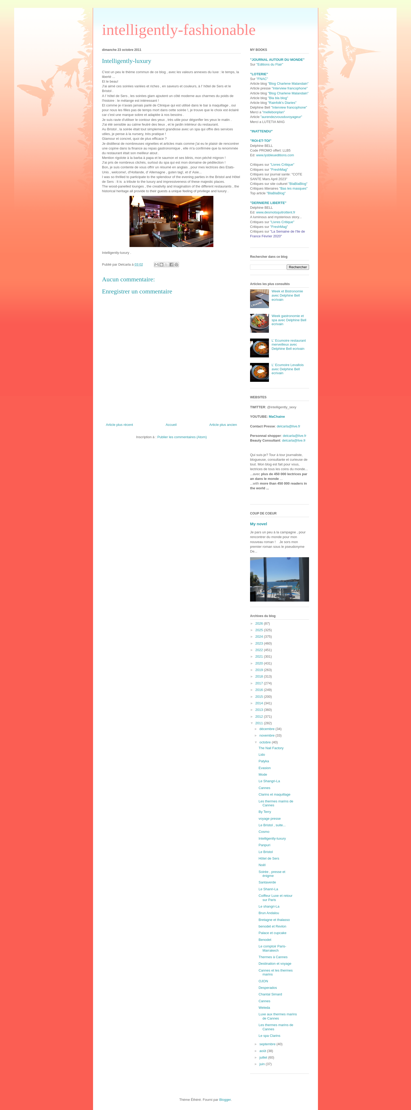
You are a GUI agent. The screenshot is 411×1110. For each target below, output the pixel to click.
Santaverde (267, 882)
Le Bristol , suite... (271, 825)
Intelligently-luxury (272, 838)
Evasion (264, 768)
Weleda (264, 1008)
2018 (259, 676)
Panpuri (264, 845)
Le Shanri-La (268, 889)
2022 (259, 650)
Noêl (262, 865)
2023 (259, 643)
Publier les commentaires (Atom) (182, 437)
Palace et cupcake (272, 933)
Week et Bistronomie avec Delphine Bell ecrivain (287, 295)
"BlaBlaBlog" (297, 184)
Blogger (225, 1100)
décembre (267, 729)
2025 (259, 630)
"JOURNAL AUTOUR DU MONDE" (277, 60)
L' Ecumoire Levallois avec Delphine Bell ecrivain (288, 369)
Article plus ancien (223, 425)
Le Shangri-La (269, 781)
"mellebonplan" (273, 112)
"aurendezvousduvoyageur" (281, 117)
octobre (265, 742)
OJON (263, 981)
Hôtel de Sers (268, 858)
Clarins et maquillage (274, 794)
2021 (259, 656)
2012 (259, 716)
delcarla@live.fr (288, 426)
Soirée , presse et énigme (271, 874)
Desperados (267, 988)
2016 (259, 690)
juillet (263, 1057)
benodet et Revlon (272, 926)
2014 (259, 703)
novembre (267, 735)
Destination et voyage (274, 964)
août (263, 1051)
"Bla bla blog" (278, 98)
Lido (261, 755)
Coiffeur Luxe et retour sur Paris (275, 898)
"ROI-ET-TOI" (260, 141)
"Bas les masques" (293, 188)
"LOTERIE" (259, 74)
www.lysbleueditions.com (275, 155)
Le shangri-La (268, 906)
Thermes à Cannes (273, 957)
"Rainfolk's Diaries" (282, 103)
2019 (259, 670)
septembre (268, 1044)
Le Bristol (265, 852)
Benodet (264, 940)
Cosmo (263, 832)
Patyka (263, 761)
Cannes (264, 788)
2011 (259, 723)
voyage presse (269, 819)
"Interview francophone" (289, 88)
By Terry (264, 812)
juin (262, 1064)
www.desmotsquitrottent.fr (275, 212)
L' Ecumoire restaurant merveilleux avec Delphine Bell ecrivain (289, 345)
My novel (258, 524)
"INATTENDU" (261, 131)
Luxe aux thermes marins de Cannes (277, 1016)
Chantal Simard (270, 994)
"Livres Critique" (282, 165)
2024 (259, 637)
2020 (259, 663)
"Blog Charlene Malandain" (288, 83)
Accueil (171, 425)
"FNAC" (262, 79)
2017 (259, 683)
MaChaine (277, 417)
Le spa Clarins (269, 1036)
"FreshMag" (279, 169)
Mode (262, 774)
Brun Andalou (268, 913)
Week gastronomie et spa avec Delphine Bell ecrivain (289, 320)
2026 (259, 623)
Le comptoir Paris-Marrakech (272, 948)
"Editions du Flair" (269, 64)
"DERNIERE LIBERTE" (268, 203)
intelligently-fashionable (179, 29)
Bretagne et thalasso (274, 920)
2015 (259, 697)
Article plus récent (119, 425)
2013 (259, 710)
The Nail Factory (270, 748)
